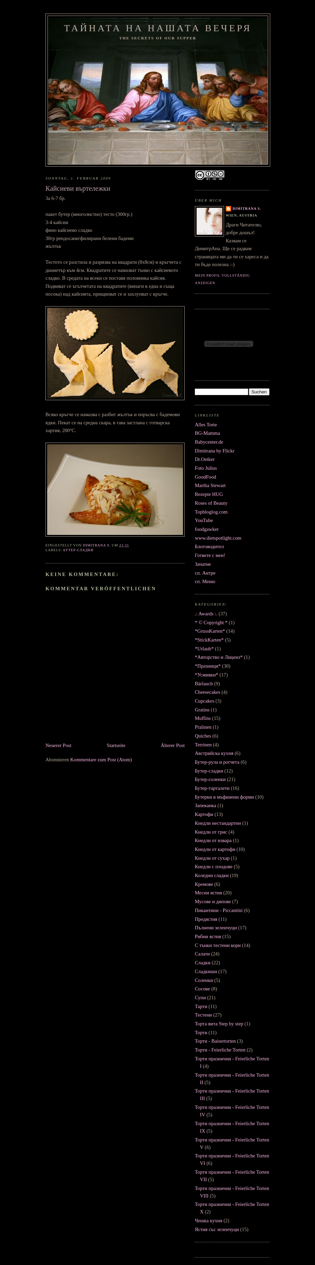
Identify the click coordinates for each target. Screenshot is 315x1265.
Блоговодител (209, 546)
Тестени (203, 1015)
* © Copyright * (211, 622)
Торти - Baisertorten (215, 1041)
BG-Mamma (207, 433)
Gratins (202, 709)
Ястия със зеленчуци (217, 1229)
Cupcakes (204, 701)
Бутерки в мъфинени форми (224, 797)
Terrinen (203, 744)
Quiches (203, 736)
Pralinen (203, 727)
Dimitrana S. (247, 208)
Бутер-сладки (78, 550)
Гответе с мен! (210, 555)
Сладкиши (206, 971)
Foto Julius (206, 468)
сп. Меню (205, 581)
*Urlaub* (204, 648)
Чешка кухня (208, 1220)
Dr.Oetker (205, 459)
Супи (200, 997)
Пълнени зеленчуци (216, 927)
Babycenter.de (209, 442)
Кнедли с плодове (214, 866)
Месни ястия (208, 892)
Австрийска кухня (214, 753)
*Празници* (208, 666)
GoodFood (205, 477)
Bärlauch (204, 683)
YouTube (204, 520)
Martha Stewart (210, 485)
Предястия (206, 919)
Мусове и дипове (213, 901)
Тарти (201, 1006)
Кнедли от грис (211, 832)
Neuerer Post (58, 745)
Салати (202, 953)
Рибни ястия (208, 936)
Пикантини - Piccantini (219, 910)
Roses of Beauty (211, 503)
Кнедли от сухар (212, 858)
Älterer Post (173, 745)
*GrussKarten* (210, 631)
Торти (201, 1032)
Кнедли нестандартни (218, 823)
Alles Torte (206, 424)
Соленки (204, 980)
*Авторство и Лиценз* (219, 657)
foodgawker (207, 529)
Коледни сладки (212, 875)
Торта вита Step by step (219, 1023)
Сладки (202, 962)
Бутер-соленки (210, 779)
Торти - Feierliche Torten (220, 1050)
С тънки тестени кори (218, 945)
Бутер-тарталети (212, 788)
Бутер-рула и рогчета (217, 762)
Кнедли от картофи (215, 849)
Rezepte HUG (209, 494)
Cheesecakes (207, 692)
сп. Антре (205, 573)
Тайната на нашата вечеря (158, 28)
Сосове (202, 988)
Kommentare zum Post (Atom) (101, 759)
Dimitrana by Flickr (215, 450)
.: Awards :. (206, 613)
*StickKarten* (209, 640)
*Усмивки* (206, 674)
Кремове (204, 884)
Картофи (204, 814)
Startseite (116, 745)
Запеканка (205, 805)
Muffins (203, 718)
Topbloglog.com (211, 512)
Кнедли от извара (213, 840)
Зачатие (203, 564)
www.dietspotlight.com (218, 538)
